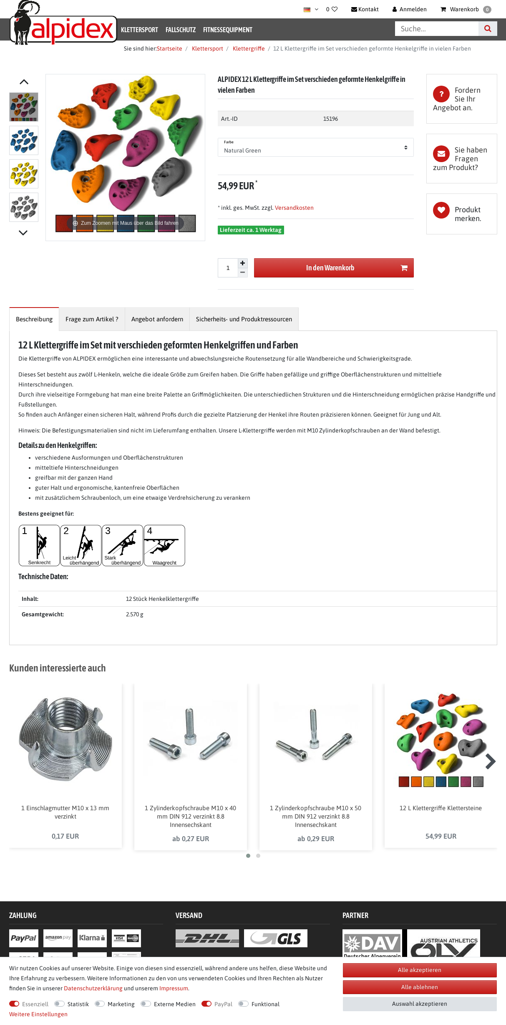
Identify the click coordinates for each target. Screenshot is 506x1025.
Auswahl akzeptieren (419, 1003)
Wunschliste (462, 214)
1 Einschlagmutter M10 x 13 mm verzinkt (65, 815)
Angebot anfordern (157, 319)
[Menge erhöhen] (243, 263)
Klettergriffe (248, 48)
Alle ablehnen (419, 987)
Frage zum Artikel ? (91, 319)
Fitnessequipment (227, 29)
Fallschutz (181, 29)
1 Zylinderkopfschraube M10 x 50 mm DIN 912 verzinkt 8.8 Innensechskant (315, 820)
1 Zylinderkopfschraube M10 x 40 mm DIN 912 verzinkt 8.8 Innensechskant (190, 820)
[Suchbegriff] (436, 28)
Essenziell (35, 1004)
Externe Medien (175, 1004)
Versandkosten (294, 207)
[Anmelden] (410, 9)
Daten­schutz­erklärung (93, 988)
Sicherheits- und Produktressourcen (244, 319)
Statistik (78, 1004)
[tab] (462, 99)
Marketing (121, 1004)
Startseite (169, 48)
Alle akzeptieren (419, 970)
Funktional (265, 1004)
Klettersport (139, 29)
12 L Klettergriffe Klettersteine (441, 811)
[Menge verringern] (243, 273)
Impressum (173, 988)
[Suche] (487, 28)
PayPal (223, 1004)
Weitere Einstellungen (38, 1014)
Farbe (229, 142)
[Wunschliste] (332, 9)
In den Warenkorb (357, 268)
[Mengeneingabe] (228, 267)
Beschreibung (34, 319)
